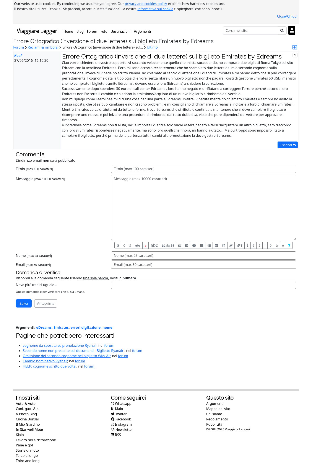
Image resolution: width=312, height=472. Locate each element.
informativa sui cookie (155, 9)
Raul (18, 55)
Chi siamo (214, 414)
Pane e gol (24, 445)
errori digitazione (86, 327)
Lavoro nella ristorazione (36, 440)
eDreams (44, 327)
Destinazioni (120, 31)
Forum (92, 31)
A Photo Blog (26, 414)
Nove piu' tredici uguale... (36, 284)
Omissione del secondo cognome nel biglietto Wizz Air (66, 355)
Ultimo (152, 47)
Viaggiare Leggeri (37, 30)
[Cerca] (250, 30)
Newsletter (122, 429)
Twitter (119, 414)
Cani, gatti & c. (27, 408)
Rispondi (288, 145)
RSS (116, 434)
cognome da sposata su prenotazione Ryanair (59, 345)
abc (137, 245)
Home (69, 31)
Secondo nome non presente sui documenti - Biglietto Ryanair (73, 350)
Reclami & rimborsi (43, 47)
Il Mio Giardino (28, 424)
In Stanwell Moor (29, 429)
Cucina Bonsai (27, 419)
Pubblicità (214, 424)
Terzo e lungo (27, 455)
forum (109, 345)
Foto (104, 31)
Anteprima (45, 303)
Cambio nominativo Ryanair (45, 361)
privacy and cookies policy (146, 3)
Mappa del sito (218, 408)
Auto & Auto (26, 403)
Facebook (121, 419)
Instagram (121, 424)
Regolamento (217, 419)
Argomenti (142, 31)
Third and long (28, 460)
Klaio (20, 434)
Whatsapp (121, 403)
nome (107, 327)
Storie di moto (27, 450)
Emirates (61, 327)
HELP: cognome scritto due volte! (49, 366)
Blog (80, 31)
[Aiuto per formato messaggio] (289, 245)
